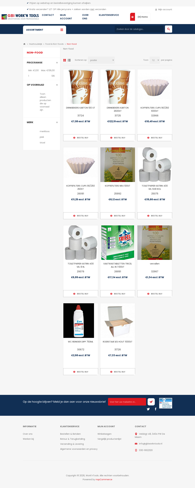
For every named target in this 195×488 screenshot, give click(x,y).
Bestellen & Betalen (70, 433)
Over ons (27, 433)
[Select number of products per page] (155, 60)
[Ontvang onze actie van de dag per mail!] (127, 402)
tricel (42, 142)
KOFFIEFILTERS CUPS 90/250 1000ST (155, 109)
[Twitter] (148, 409)
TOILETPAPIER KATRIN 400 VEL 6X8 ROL (155, 187)
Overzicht (64, 60)
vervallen (155, 263)
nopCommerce (104, 479)
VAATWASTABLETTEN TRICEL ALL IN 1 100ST (117, 265)
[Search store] (139, 29)
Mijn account (165, 9)
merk (30, 122)
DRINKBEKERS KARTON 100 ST (80, 107)
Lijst (69, 60)
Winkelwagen (105, 433)
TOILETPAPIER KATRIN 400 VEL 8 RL (81, 265)
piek (42, 137)
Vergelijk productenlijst (109, 438)
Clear (57, 62)
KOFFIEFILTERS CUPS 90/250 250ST (80, 187)
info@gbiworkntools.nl (150, 443)
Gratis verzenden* (38, 9)
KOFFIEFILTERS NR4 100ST (117, 185)
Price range (34, 62)
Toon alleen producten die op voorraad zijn (45, 101)
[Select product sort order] (101, 60)
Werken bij (28, 438)
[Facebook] (155, 409)
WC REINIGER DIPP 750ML (80, 341)
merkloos (45, 131)
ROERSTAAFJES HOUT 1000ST (117, 341)
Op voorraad (35, 84)
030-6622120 (146, 450)
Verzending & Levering (72, 443)
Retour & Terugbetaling (72, 438)
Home (24, 44)
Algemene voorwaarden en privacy (79, 449)
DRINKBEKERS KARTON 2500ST (118, 109)
